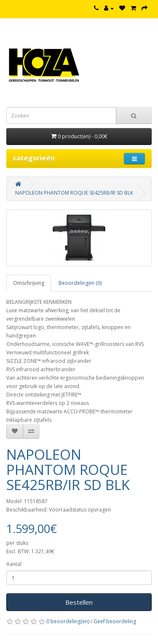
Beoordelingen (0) (80, 283)
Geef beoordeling (115, 621)
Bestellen (79, 602)
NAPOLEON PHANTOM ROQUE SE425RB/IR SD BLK (74, 192)
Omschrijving (28, 283)
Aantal (13, 564)
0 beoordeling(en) (67, 621)
